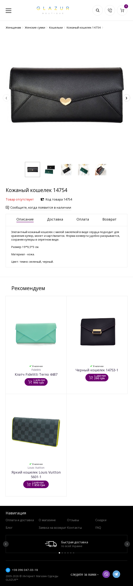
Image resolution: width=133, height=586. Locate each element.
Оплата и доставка (20, 520)
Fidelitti (36, 370)
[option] (66, 544)
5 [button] (70, 552)
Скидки (100, 520)
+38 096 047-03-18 (25, 570)
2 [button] (62, 552)
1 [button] (59, 552)
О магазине (47, 520)
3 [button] (65, 552)
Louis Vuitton (36, 467)
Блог (9, 528)
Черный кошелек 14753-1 (97, 370)
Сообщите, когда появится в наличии (40, 207)
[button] (32, 169)
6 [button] (73, 552)
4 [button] (68, 552)
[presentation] (6, 97)
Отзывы (73, 520)
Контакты (74, 528)
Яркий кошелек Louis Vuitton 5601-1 (36, 474)
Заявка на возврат (52, 528)
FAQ (98, 528)
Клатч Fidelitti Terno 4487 (36, 374)
